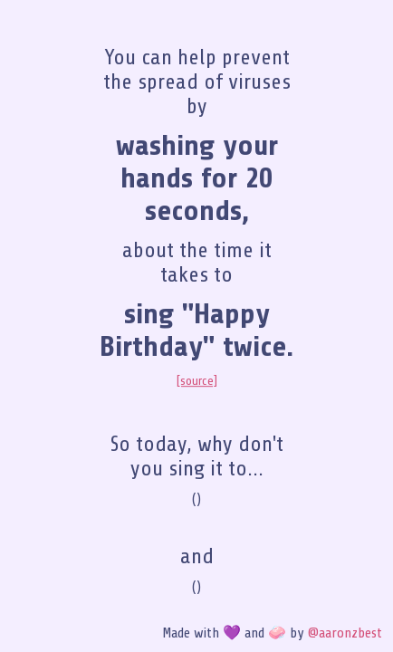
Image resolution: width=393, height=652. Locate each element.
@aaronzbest (344, 633)
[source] (197, 381)
